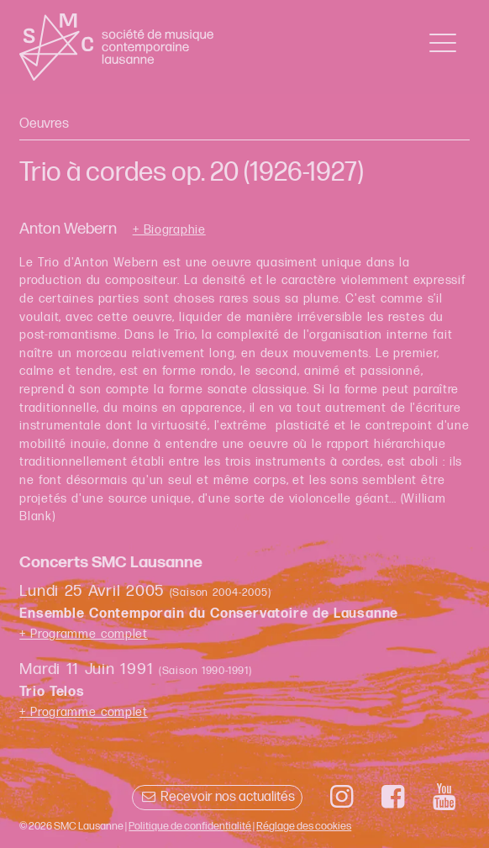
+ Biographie (169, 230)
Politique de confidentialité (190, 826)
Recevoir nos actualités (217, 797)
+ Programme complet (83, 634)
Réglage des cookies (303, 826)
